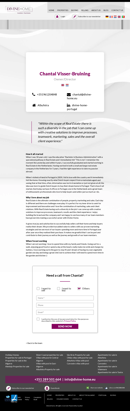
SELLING (84, 10)
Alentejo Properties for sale (17, 366)
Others (86, 288)
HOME (51, 10)
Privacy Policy (70, 321)
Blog (106, 10)
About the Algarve (87, 395)
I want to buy (66, 288)
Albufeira (40, 105)
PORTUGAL (103, 395)
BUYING (74, 10)
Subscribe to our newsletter (86, 16)
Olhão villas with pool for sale (79, 357)
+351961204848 (44, 94)
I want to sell (46, 288)
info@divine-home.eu (80, 379)
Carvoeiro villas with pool (78, 363)
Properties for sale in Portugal (18, 357)
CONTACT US (117, 10)
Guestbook (52, 388)
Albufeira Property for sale (48, 369)
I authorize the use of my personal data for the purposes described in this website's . (65, 319)
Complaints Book (37, 398)
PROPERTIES (62, 10)
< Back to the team (34, 343)
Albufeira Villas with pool (78, 360)
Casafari (80, 406)
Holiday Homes (12, 355)
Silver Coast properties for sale (49, 355)
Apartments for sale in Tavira (110, 372)
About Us (96, 10)
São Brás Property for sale (78, 355)
